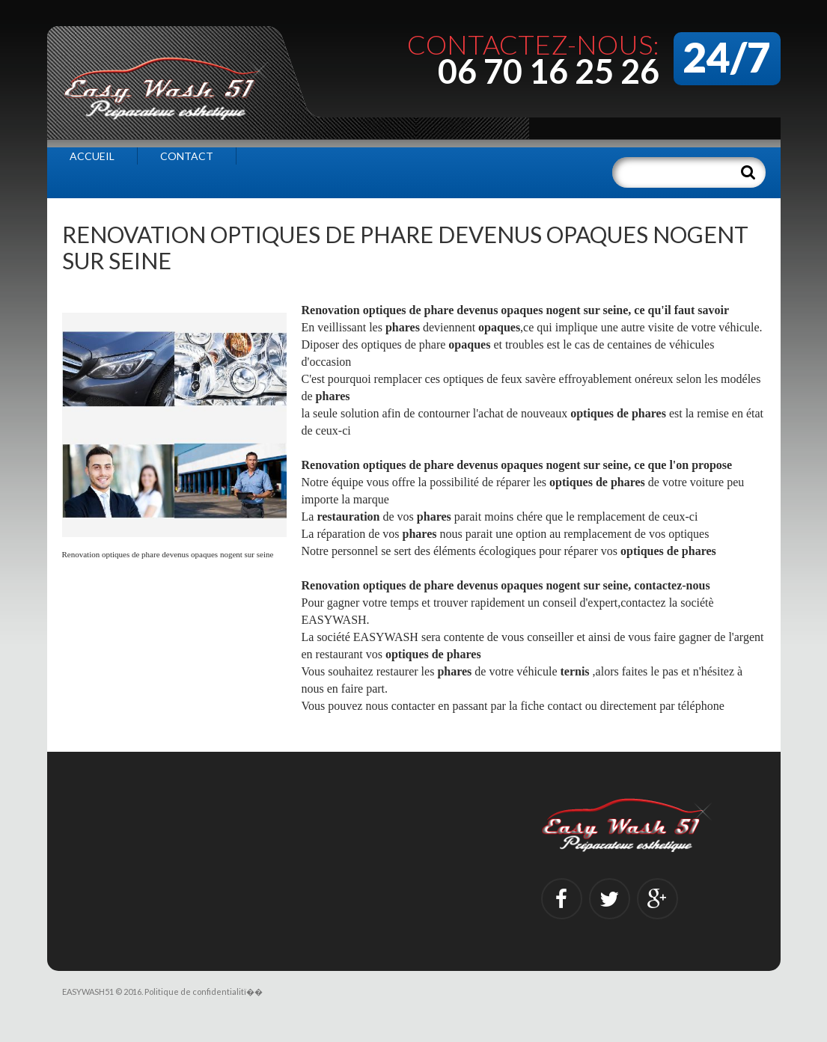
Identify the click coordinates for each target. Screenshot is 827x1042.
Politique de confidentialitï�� (203, 991)
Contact (186, 156)
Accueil (92, 156)
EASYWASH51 (88, 991)
